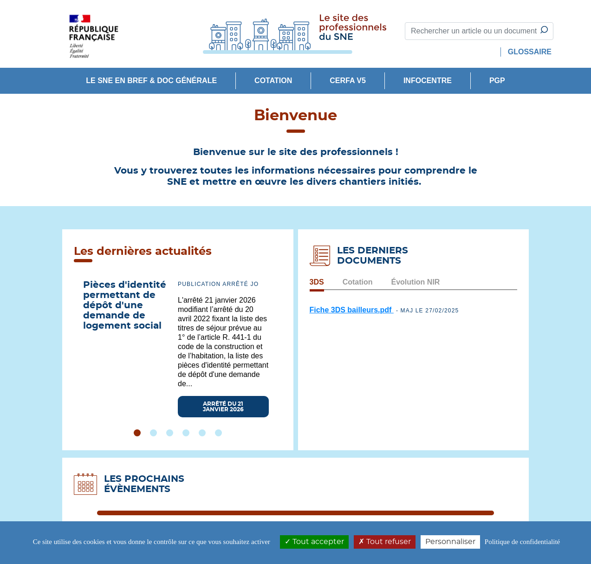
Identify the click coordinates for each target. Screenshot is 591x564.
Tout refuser (384, 541)
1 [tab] (137, 432)
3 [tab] (169, 432)
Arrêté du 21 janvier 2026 (223, 406)
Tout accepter (314, 541)
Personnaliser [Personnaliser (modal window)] (450, 541)
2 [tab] (153, 432)
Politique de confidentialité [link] (522, 541)
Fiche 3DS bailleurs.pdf (352, 310)
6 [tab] (218, 432)
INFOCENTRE (427, 80)
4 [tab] (185, 432)
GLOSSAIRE (530, 52)
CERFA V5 (348, 80)
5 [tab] (202, 432)
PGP (497, 80)
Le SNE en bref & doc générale (151, 80)
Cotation (273, 80)
